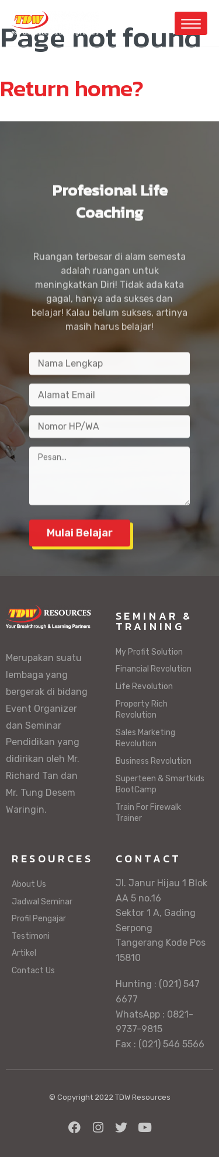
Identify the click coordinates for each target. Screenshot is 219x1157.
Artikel (24, 953)
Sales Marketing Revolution (145, 738)
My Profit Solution (149, 652)
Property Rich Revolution (142, 710)
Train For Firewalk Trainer (148, 813)
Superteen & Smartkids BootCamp (160, 784)
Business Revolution (154, 761)
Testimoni (31, 936)
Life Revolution (144, 686)
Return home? (72, 88)
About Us (29, 884)
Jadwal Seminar (42, 902)
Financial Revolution (154, 669)
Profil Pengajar (39, 919)
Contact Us (33, 971)
